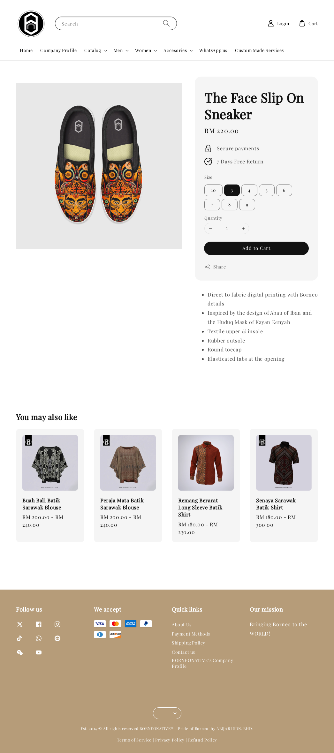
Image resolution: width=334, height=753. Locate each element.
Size (208, 177)
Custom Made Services (259, 50)
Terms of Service (134, 739)
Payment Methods (191, 634)
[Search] (166, 23)
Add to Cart (256, 248)
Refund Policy (202, 739)
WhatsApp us (213, 50)
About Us (182, 625)
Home (26, 50)
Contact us (183, 652)
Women (143, 50)
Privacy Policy (170, 739)
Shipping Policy (188, 643)
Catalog (92, 50)
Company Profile (58, 50)
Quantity (213, 218)
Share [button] (215, 267)
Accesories (175, 50)
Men (118, 50)
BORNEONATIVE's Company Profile (202, 663)
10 (213, 190)
